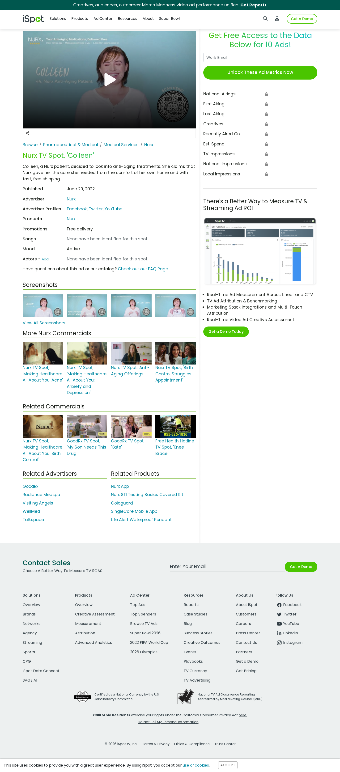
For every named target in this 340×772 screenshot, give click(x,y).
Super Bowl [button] (169, 18)
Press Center (248, 633)
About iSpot (247, 604)
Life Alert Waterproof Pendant (141, 519)
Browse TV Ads (143, 623)
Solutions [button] (58, 18)
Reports (191, 604)
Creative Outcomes (202, 642)
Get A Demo (302, 18)
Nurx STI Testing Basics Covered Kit (147, 494)
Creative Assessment (95, 614)
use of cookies (196, 765)
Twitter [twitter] (286, 614)
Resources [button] (127, 18)
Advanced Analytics (93, 642)
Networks (31, 623)
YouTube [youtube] (287, 623)
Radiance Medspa (41, 494)
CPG (27, 661)
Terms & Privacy (156, 744)
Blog (188, 623)
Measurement (88, 623)
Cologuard (122, 503)
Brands (29, 614)
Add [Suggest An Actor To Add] (45, 259)
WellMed (31, 511)
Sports (29, 652)
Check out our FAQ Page (143, 269)
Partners (244, 652)
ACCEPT (227, 765)
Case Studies (195, 614)
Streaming (32, 642)
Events (190, 652)
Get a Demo (247, 661)
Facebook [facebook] (289, 604)
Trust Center (225, 744)
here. (243, 715)
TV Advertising (197, 680)
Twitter (96, 209)
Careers (243, 623)
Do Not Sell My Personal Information (168, 722)
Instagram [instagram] (289, 642)
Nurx (71, 199)
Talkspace (33, 519)
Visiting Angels (38, 503)
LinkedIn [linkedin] (287, 633)
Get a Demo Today (226, 331)
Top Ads (137, 604)
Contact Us (246, 642)
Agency (30, 633)
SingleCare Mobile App (134, 511)
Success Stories (198, 633)
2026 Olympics (143, 652)
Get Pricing (246, 671)
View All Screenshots (44, 323)
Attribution (85, 633)
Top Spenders (143, 614)
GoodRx (30, 486)
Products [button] (79, 18)
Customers (246, 614)
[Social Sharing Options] (27, 133)
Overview (31, 604)
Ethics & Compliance (192, 744)
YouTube (113, 209)
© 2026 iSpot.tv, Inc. (121, 744)
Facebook (77, 209)
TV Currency (195, 671)
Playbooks (193, 661)
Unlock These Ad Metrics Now (260, 72)
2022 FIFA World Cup (149, 642)
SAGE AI (30, 680)
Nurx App (120, 486)
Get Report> (253, 5)
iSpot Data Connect (41, 671)
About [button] (148, 18)
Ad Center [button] (103, 18)
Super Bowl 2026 (145, 633)
